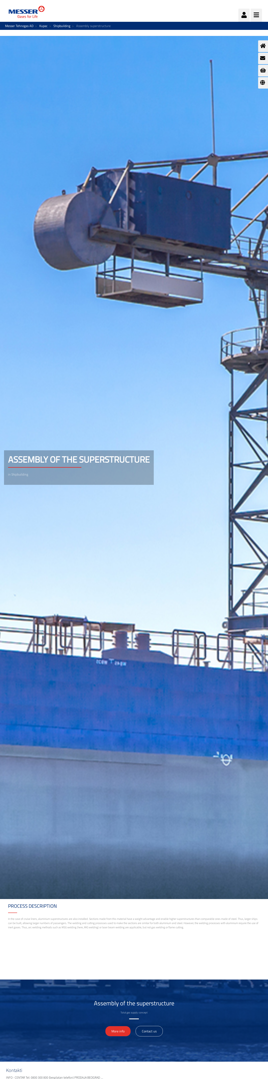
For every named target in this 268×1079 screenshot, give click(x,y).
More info (118, 1031)
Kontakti (14, 1070)
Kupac (43, 25)
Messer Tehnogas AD (19, 25)
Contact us (149, 1031)
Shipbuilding (61, 25)
